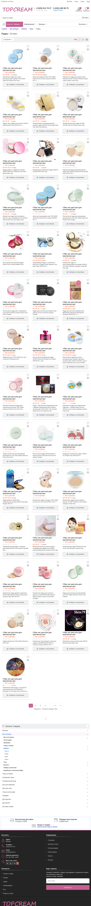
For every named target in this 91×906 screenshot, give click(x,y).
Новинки (5, 877)
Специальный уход (9, 781)
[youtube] (10, 863)
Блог (4, 889)
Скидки (5, 881)
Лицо (6, 751)
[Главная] (4, 24)
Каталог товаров (14, 24)
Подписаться (68, 887)
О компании (51, 840)
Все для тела (7, 788)
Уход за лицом (8, 745)
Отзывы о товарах (8, 873)
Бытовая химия (7, 806)
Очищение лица (8, 777)
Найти (85, 18)
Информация (30, 24)
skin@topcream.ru (11, 852)
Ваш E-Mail (51, 881)
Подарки (5, 795)
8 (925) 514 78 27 (43, 8)
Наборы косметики (10, 767)
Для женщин (6, 734)
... (50, 705)
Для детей (6, 803)
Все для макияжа (8, 785)
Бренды (43, 24)
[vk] (7, 863)
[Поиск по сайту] (38, 18)
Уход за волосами (8, 792)
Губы (6, 756)
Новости (50, 855)
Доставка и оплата (53, 844)
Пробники (7, 743)
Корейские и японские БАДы (13, 770)
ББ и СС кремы (9, 737)
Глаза (6, 754)
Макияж (6, 748)
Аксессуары (8, 740)
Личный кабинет (52, 852)
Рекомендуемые (7, 885)
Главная (4, 29)
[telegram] (14, 863)
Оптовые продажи (53, 848)
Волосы (6, 765)
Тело (5, 762)
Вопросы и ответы (8, 893)
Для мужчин (6, 799)
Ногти (6, 759)
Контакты (84, 24)
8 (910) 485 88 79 (60, 8)
